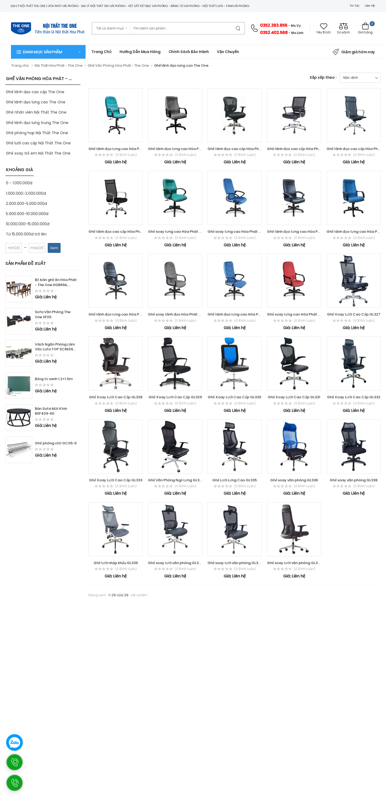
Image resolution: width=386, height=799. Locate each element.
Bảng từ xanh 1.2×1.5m (54, 378)
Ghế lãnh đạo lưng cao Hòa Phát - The (121, 148)
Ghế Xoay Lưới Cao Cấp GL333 (115, 480)
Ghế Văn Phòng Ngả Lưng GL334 (176, 480)
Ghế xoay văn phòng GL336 (294, 480)
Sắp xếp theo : (323, 77)
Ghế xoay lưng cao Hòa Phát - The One (182, 231)
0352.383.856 (273, 25)
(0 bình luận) (126, 154)
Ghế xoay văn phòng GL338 (353, 480)
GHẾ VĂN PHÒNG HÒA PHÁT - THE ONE (46, 79)
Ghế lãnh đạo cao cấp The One (35, 92)
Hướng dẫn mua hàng (140, 51)
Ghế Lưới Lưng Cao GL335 (234, 480)
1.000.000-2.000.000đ (26, 193)
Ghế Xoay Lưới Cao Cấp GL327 (353, 314)
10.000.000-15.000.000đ (27, 224)
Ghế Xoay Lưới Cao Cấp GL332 (353, 397)
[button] (48, 52)
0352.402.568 (274, 32)
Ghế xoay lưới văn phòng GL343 (235, 562)
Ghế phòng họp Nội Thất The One (37, 133)
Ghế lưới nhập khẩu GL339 (116, 562)
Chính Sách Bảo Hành (189, 51)
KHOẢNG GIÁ (19, 170)
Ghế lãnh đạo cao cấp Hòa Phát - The (240, 148)
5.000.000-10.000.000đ (27, 213)
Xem (54, 247)
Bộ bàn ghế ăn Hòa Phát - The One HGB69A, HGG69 (56, 284)
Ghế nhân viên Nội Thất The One (36, 112)
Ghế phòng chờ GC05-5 (56, 443)
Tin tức (354, 5)
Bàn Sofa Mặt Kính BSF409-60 (51, 411)
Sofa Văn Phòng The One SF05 (52, 314)
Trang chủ (101, 51)
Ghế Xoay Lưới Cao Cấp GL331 (294, 397)
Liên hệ (370, 5)
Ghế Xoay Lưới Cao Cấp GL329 (175, 397)
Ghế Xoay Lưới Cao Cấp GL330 (234, 397)
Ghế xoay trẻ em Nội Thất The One (38, 153)
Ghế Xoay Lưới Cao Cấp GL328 (115, 397)
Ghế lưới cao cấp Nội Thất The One (38, 143)
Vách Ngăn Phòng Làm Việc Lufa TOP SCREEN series (55, 349)
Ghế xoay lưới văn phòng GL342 (175, 562)
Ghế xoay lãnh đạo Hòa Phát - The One (182, 314)
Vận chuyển (228, 51)
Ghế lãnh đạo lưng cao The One (35, 102)
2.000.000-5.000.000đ (26, 203)
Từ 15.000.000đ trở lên (26, 234)
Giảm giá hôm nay (354, 52)
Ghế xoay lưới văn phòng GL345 (294, 562)
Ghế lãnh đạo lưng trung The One (37, 122)
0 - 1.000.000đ (19, 183)
